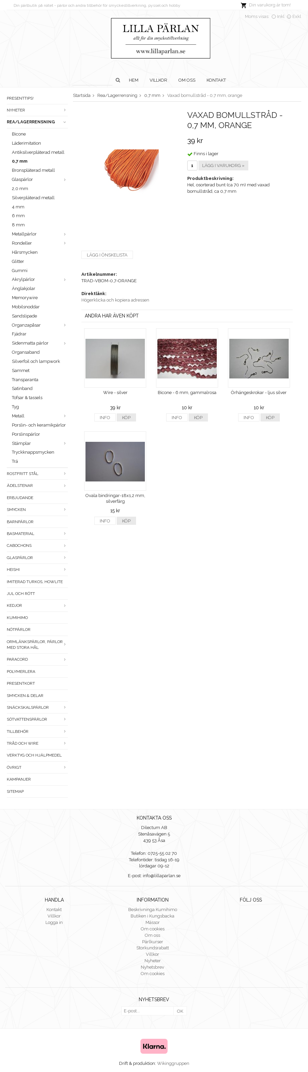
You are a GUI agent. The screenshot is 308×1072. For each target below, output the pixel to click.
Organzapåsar (40, 325)
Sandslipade (24, 315)
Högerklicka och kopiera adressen (115, 300)
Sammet (21, 370)
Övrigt (37, 767)
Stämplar (40, 443)
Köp (126, 417)
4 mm (18, 206)
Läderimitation (26, 143)
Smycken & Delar (25, 695)
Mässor (153, 922)
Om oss (186, 80)
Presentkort (21, 683)
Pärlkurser (152, 941)
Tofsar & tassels (27, 397)
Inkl (281, 16)
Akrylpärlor (40, 279)
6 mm (18, 215)
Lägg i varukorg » (223, 165)
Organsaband (26, 352)
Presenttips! (20, 98)
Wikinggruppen (173, 1063)
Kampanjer (19, 779)
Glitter (18, 261)
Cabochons (37, 545)
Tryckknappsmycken (33, 452)
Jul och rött (21, 593)
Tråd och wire (37, 743)
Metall (40, 415)
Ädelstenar (37, 485)
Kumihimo (17, 617)
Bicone (19, 134)
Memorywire (25, 297)
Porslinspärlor (26, 434)
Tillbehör (37, 731)
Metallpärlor (40, 233)
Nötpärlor (19, 629)
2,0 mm (20, 188)
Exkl (296, 16)
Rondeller (40, 243)
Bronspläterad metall (33, 170)
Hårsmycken (25, 252)
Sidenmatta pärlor (40, 343)
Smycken (37, 509)
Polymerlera (21, 671)
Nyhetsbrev (152, 967)
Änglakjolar (23, 288)
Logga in (54, 922)
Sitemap (15, 791)
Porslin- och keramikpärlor (39, 425)
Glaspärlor (40, 179)
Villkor (158, 80)
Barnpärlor (20, 521)
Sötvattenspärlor (37, 719)
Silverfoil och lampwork (36, 361)
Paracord (37, 659)
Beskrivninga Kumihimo (152, 909)
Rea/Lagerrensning (37, 122)
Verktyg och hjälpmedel (34, 755)
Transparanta (25, 379)
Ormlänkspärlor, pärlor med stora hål (37, 644)
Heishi (37, 569)
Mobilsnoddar (26, 306)
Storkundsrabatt (152, 947)
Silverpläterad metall (33, 197)
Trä (15, 461)
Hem (133, 80)
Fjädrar (19, 333)
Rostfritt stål (37, 473)
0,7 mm (19, 161)
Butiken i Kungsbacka (152, 916)
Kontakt (216, 80)
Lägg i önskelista (107, 254)
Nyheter (37, 110)
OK (180, 1011)
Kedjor (37, 605)
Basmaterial (37, 533)
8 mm (18, 224)
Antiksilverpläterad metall (38, 152)
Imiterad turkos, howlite (35, 581)
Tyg (15, 406)
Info (105, 417)
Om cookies (153, 928)
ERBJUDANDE (20, 497)
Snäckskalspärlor (37, 707)
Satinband (22, 388)
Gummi (19, 270)
